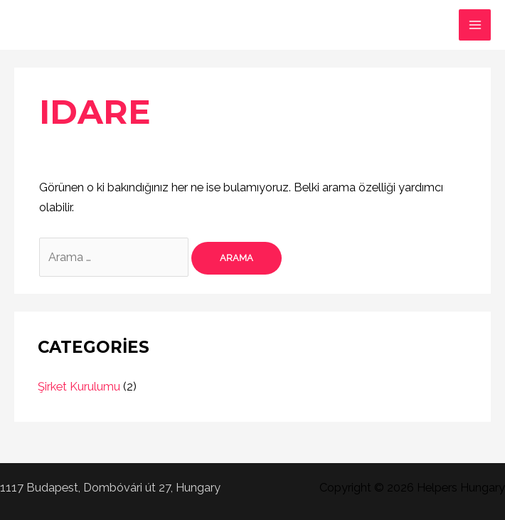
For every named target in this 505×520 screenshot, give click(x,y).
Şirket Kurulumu (79, 386)
